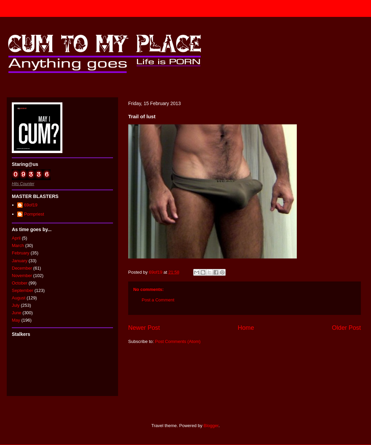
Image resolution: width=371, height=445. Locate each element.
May (16, 320)
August (18, 297)
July (16, 305)
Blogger (211, 425)
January (19, 260)
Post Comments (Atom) (178, 341)
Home (246, 327)
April (16, 238)
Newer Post (144, 327)
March (18, 245)
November (22, 275)
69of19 (30, 204)
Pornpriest (34, 214)
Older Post (346, 327)
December (22, 268)
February (20, 252)
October (19, 283)
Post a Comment (158, 299)
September (22, 290)
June (16, 312)
